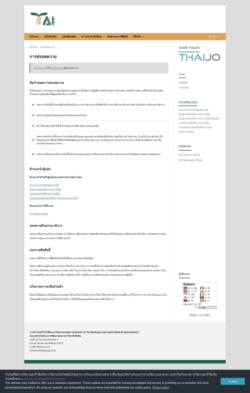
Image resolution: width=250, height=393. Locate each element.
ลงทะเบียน (176, 12)
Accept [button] (233, 381)
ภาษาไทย (184, 87)
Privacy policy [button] (160, 387)
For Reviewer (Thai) (191, 160)
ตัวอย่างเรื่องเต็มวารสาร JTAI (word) (199, 118)
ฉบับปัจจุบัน (50, 36)
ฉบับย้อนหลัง (69, 36)
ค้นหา (213, 36)
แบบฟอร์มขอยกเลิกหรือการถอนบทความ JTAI (54, 198)
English (183, 82)
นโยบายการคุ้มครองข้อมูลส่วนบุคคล (42, 378)
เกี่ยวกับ (137, 36)
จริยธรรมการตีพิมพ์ (117, 36)
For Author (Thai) (39, 213)
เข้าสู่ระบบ (190, 12)
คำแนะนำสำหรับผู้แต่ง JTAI (44, 185)
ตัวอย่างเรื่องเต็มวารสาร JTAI (45, 189)
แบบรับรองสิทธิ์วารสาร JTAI (45, 193)
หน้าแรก (34, 36)
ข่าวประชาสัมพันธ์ (91, 36)
